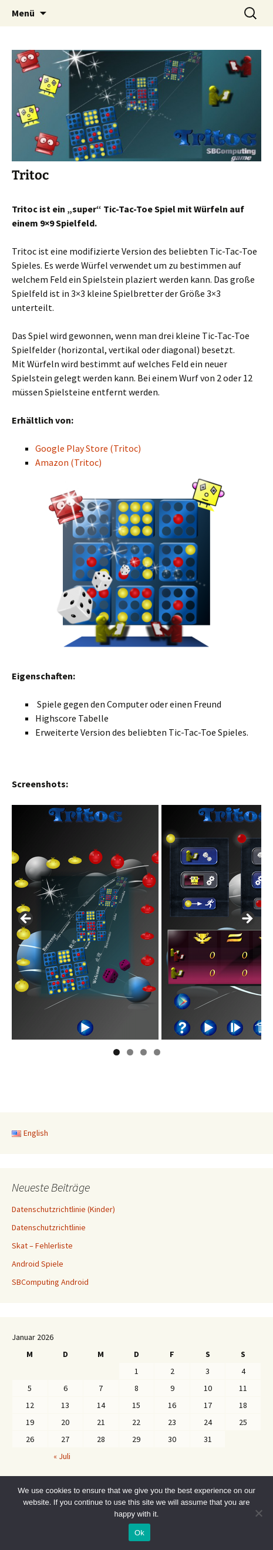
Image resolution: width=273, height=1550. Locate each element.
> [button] (246, 919)
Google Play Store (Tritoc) (88, 448)
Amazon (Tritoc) (68, 462)
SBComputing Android (50, 1282)
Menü (23, 13)
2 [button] (130, 1052)
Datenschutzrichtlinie (49, 1227)
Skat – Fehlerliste (42, 1245)
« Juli (61, 1456)
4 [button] (157, 1052)
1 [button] (116, 1052)
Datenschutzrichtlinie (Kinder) (63, 1209)
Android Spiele (37, 1263)
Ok (139, 1532)
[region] (136, 922)
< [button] (26, 919)
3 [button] (143, 1052)
